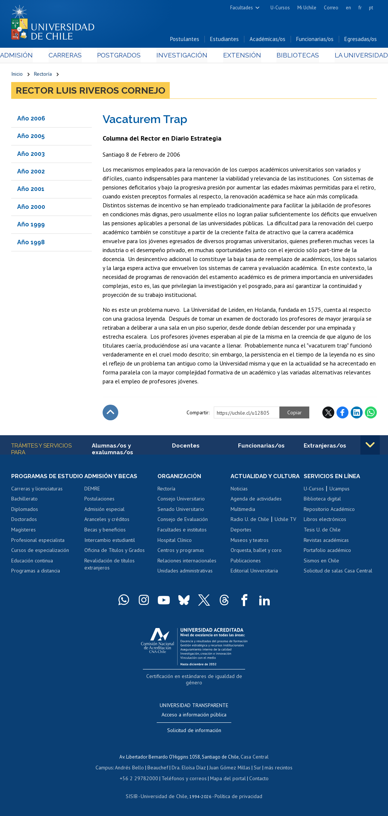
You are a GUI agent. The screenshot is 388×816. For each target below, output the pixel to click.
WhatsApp (371, 414)
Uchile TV (285, 528)
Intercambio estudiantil (109, 541)
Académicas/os (267, 40)
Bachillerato (24, 507)
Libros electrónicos (325, 521)
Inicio (17, 75)
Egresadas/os (360, 40)
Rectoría (43, 75)
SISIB (135, 796)
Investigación (182, 56)
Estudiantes (224, 40)
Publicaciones (246, 569)
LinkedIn (356, 414)
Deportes (241, 538)
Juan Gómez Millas (228, 768)
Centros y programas (180, 552)
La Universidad (349, 56)
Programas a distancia (35, 579)
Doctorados (24, 528)
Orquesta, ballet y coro (256, 558)
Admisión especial (104, 511)
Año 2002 (31, 172)
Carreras (72, 56)
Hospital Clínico (174, 541)
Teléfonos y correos (183, 778)
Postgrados (123, 56)
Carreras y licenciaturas (37, 497)
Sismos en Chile (321, 562)
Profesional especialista (38, 548)
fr (360, 7)
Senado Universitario (180, 511)
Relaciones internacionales (186, 562)
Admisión (28, 56)
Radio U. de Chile (250, 528)
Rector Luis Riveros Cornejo (90, 91)
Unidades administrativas (185, 572)
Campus (108, 768)
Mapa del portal (224, 778)
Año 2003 (31, 155)
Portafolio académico (327, 552)
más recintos (275, 768)
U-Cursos (280, 7)
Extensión (238, 56)
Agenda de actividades (256, 507)
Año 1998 (31, 243)
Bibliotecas (289, 56)
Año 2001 (30, 190)
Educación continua (32, 569)
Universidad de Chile (165, 796)
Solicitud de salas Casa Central (338, 572)
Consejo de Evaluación (182, 521)
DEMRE (92, 490)
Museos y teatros (250, 548)
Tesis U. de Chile (322, 531)
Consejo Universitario (181, 500)
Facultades (241, 7)
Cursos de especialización (40, 558)
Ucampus (339, 490)
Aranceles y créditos (106, 521)
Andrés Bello (132, 768)
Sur (254, 768)
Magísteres (23, 538)
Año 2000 (31, 207)
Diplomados (24, 517)
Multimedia (243, 517)
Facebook (342, 414)
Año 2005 (31, 137)
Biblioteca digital (322, 500)
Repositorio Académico (329, 511)
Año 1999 (31, 225)
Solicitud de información (194, 731)
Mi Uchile (306, 7)
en (348, 7)
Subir (110, 414)
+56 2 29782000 (142, 778)
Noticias (239, 497)
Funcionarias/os (315, 40)
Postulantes (184, 40)
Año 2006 (31, 119)
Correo (331, 7)
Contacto (253, 778)
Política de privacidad (235, 796)
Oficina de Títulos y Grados (114, 552)
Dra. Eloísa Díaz (188, 768)
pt (371, 7)
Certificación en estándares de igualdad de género (195, 684)
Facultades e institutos (182, 531)
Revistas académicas (326, 541)
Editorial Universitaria (254, 579)
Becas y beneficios (105, 531)
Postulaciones (99, 500)
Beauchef (159, 768)
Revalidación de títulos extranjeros (109, 566)
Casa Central (254, 757)
